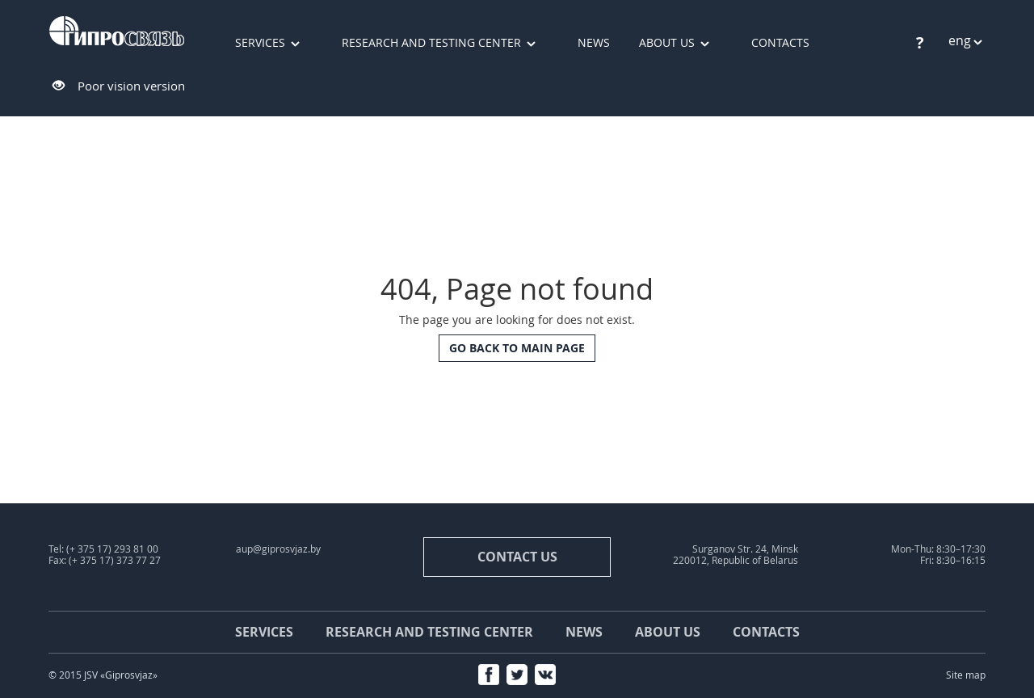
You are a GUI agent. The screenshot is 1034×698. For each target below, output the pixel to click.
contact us (517, 557)
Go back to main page (517, 347)
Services (260, 42)
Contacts (780, 42)
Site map (966, 675)
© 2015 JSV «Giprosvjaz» (103, 675)
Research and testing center (431, 42)
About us (667, 42)
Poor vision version (131, 86)
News (594, 42)
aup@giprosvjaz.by (278, 549)
